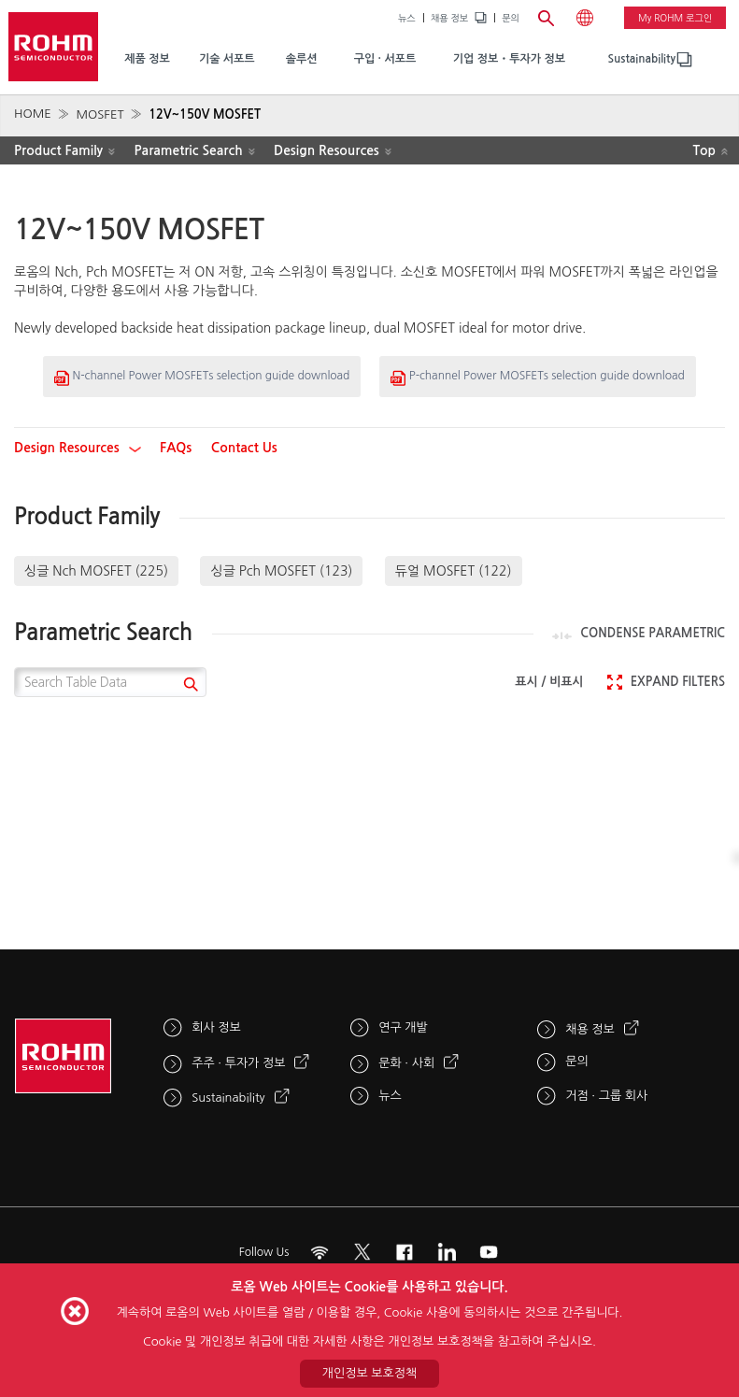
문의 (510, 17)
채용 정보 (449, 17)
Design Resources (326, 150)
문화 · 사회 (406, 1063)
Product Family (58, 150)
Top (704, 150)
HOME (32, 113)
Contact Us (244, 447)
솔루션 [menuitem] (302, 58)
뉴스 (407, 17)
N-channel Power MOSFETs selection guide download (201, 378)
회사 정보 (216, 1027)
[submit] (188, 686)
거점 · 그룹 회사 (606, 1096)
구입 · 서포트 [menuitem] (385, 58)
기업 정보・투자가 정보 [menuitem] (509, 58)
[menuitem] (642, 59)
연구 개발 (403, 1027)
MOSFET (99, 114)
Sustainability (641, 58)
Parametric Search (188, 150)
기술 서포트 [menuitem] (227, 58)
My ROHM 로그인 (675, 17)
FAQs (176, 447)
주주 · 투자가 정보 (238, 1063)
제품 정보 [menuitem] (146, 58)
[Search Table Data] (110, 682)
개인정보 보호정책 (369, 1373)
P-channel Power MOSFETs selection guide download (537, 378)
